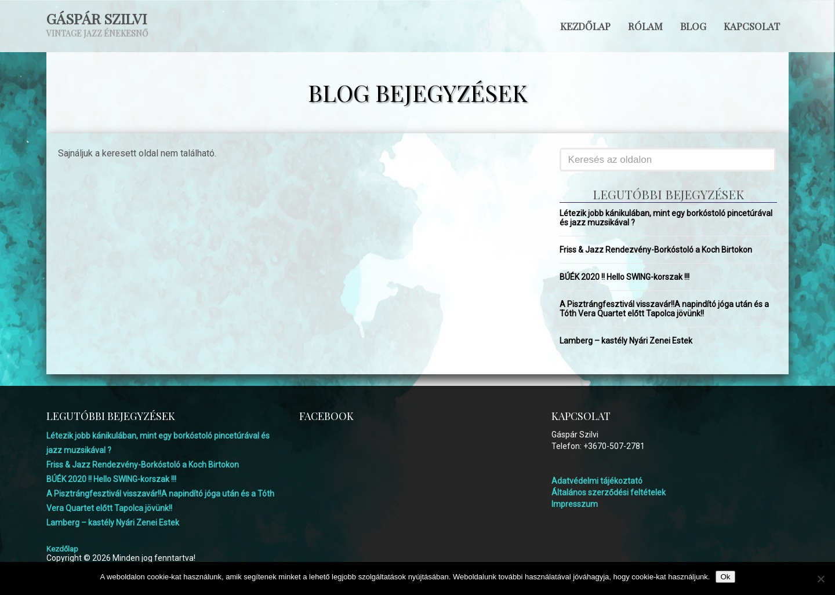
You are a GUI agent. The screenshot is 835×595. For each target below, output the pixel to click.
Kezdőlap (585, 26)
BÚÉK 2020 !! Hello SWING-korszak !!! (624, 277)
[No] (820, 579)
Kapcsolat (752, 26)
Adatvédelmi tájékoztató (596, 481)
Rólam (645, 26)
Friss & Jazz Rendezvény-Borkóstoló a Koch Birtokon (656, 249)
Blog (693, 26)
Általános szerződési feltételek (608, 492)
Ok (725, 576)
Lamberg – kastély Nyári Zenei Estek (626, 340)
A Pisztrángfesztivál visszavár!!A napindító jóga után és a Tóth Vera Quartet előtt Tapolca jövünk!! (664, 309)
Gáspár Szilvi (96, 18)
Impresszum (574, 504)
